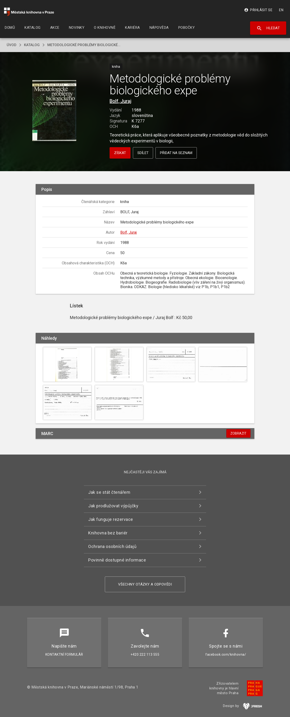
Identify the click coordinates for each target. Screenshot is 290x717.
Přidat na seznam (176, 153)
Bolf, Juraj (120, 101)
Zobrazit (238, 433)
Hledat (268, 28)
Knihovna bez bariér (108, 532)
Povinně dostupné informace (117, 559)
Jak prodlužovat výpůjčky (113, 505)
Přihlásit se (258, 10)
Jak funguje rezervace (110, 519)
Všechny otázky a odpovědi (145, 584)
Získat (120, 153)
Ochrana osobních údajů (112, 546)
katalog (32, 45)
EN (281, 10)
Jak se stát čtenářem (109, 492)
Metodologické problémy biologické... (84, 45)
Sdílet (143, 153)
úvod (11, 45)
